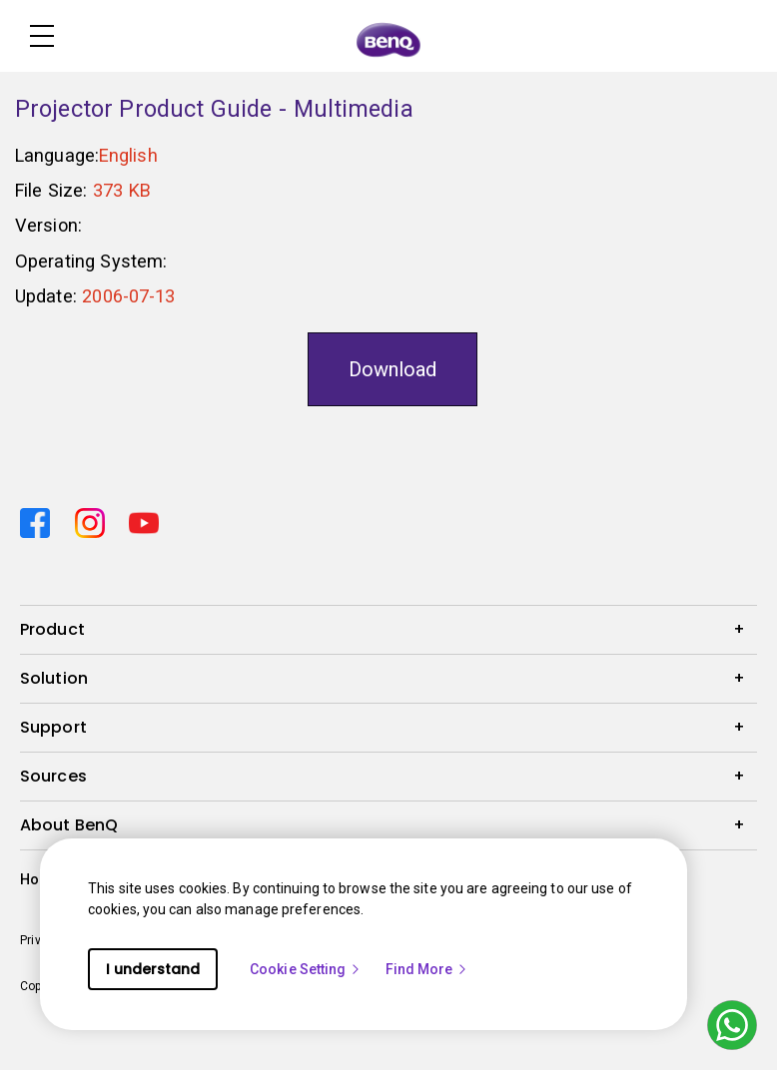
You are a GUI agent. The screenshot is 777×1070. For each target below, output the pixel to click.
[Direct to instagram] (94, 520)
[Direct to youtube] (144, 520)
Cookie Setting (306, 969)
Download (392, 369)
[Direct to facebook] (39, 520)
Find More (427, 969)
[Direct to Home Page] (388, 38)
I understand (153, 969)
